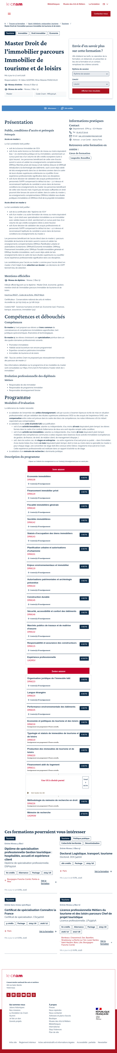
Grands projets (15, 1021)
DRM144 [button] (31, 586)
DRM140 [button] (31, 508)
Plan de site (54, 1032)
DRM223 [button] (31, 681)
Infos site (13, 1042)
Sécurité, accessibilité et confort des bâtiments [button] (51, 611)
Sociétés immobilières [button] (39, 519)
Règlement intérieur (27, 1042)
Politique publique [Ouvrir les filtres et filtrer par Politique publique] (81, 838)
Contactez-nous (101, 14)
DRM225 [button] (31, 710)
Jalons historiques (16, 1007)
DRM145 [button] (31, 600)
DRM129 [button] (31, 494)
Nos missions (14, 1010)
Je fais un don (15, 1018)
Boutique (53, 1018)
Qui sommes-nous (17, 1005)
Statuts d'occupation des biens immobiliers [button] (50, 533)
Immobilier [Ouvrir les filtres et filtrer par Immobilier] (23, 33)
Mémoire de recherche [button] (39, 812)
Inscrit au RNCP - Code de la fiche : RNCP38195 (24, 295)
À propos (53, 1005)
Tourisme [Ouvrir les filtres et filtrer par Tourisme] (10, 33)
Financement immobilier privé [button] (42, 490)
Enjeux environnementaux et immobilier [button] (48, 565)
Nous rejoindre (55, 1010)
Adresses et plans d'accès (60, 1016)
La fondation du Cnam (18, 1013)
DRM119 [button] (31, 568)
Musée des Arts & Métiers (59, 1021)
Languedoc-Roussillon (80, 158)
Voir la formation (45, 882)
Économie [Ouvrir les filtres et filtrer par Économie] (53, 33)
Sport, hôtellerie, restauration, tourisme (43, 24)
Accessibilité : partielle (86, 1042)
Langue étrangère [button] (36, 692)
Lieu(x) (75, 79)
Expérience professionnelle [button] (41, 657)
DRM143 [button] (31, 536)
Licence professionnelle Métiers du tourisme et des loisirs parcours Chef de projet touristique (86, 913)
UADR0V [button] (31, 660)
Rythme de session (80, 69)
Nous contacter (55, 1013)
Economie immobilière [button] (39, 476)
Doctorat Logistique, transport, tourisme (86, 853)
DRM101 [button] (31, 554)
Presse (52, 1007)
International (54, 1027)
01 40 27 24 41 (82, 132)
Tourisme (65, 24)
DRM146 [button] (31, 614)
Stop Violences (55, 1029)
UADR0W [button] (31, 816)
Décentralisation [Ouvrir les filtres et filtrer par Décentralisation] (92, 843)
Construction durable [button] (38, 597)
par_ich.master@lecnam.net (90, 136)
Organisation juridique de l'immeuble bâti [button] (48, 678)
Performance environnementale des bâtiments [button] (51, 707)
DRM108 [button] (31, 480)
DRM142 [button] (31, 522)
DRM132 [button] (31, 632)
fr (5, 24)
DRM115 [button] (31, 646)
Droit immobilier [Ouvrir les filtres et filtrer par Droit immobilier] (38, 33)
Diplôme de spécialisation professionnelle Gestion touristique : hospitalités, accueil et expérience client (28, 854)
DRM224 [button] (31, 696)
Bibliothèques (55, 1024)
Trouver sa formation (17, 24)
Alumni (12, 1016)
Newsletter (102, 1042)
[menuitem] (53, 4)
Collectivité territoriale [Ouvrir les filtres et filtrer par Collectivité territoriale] (71, 843)
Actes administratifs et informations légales (56, 1042)
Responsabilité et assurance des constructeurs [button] (52, 643)
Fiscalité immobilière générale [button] (43, 505)
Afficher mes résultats (90, 91)
